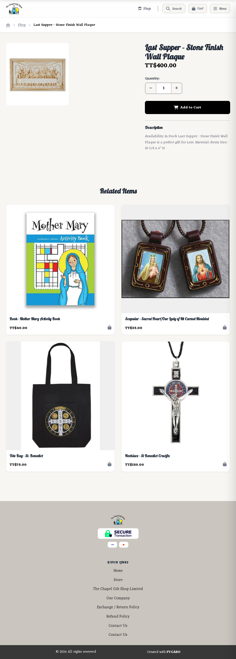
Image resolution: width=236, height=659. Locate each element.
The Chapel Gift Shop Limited (118, 589)
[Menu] (220, 8)
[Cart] (197, 8)
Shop (22, 25)
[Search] (173, 8)
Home (118, 571)
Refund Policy (118, 616)
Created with (163, 652)
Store (118, 580)
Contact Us (118, 626)
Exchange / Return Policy (118, 607)
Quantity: (152, 78)
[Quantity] (163, 88)
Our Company (118, 598)
